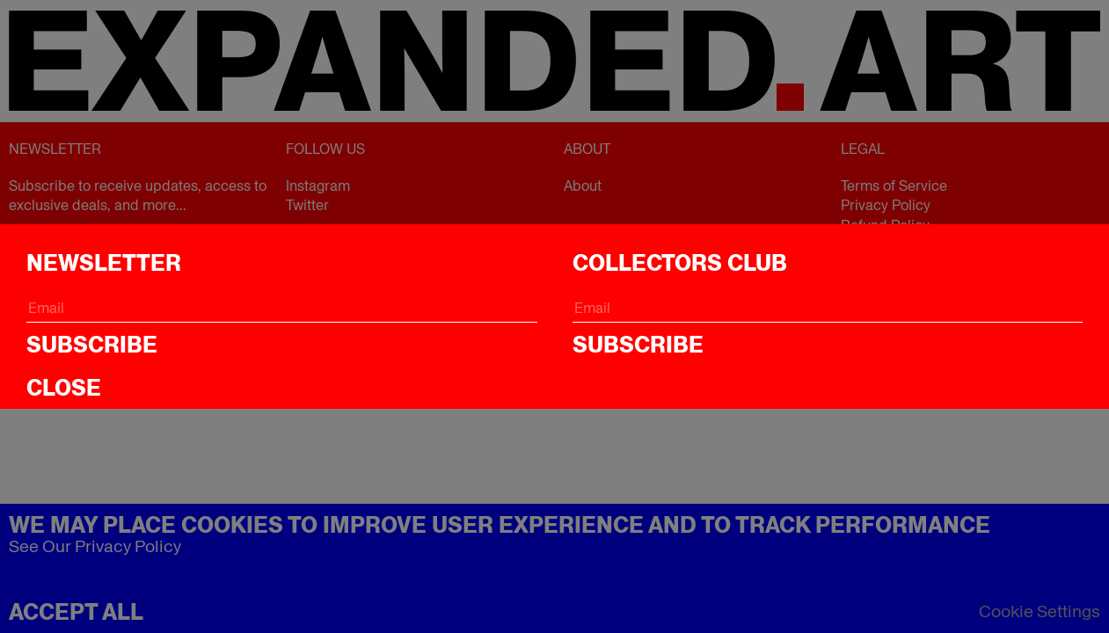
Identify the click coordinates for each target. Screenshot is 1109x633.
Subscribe (91, 344)
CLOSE (63, 387)
